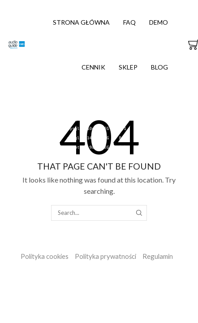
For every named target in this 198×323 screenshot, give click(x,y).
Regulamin (157, 256)
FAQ (129, 22)
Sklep (128, 67)
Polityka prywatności (105, 256)
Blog (159, 67)
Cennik (93, 67)
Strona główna (81, 22)
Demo (158, 22)
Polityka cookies (45, 256)
